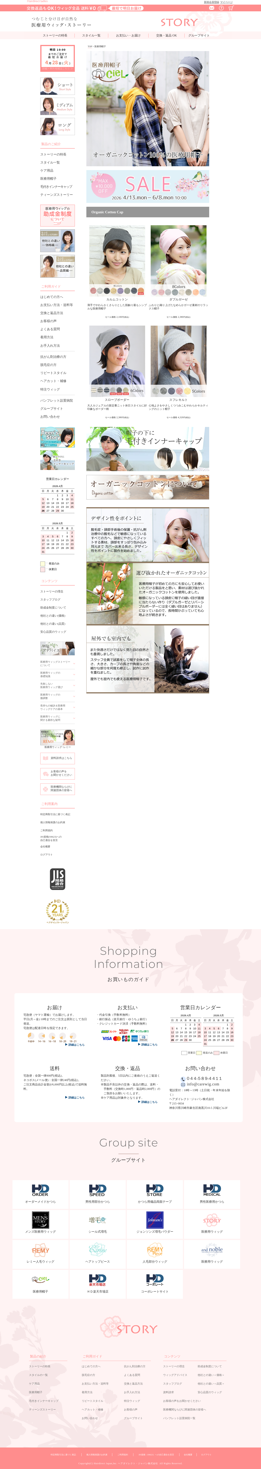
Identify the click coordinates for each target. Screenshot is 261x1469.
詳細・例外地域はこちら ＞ (57, 68)
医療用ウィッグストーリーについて (55, 663)
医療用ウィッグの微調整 (50, 696)
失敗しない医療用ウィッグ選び (51, 685)
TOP (90, 46)
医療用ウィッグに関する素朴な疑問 (50, 718)
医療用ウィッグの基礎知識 (50, 674)
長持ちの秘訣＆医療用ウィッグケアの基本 (52, 707)
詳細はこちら (77, 1097)
